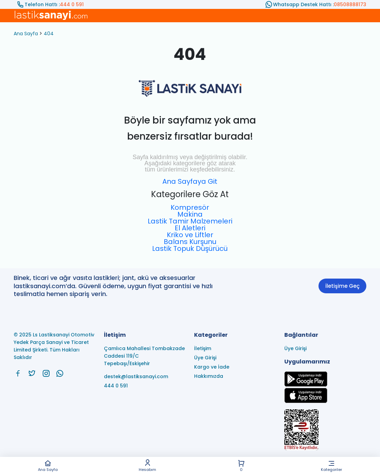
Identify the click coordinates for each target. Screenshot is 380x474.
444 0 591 (72, 4)
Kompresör (190, 207)
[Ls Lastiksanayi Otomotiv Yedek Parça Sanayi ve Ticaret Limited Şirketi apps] (305, 401)
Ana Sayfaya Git (189, 181)
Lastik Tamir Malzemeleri (190, 221)
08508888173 (350, 4)
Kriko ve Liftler (190, 235)
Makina (190, 214)
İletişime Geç (342, 286)
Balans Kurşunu (190, 241)
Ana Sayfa (48, 466)
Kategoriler (331, 466)
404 (49, 33)
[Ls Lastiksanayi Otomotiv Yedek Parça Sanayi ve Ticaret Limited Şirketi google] (305, 385)
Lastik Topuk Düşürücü (190, 248)
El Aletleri (190, 228)
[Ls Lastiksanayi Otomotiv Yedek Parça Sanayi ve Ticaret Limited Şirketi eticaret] (325, 430)
